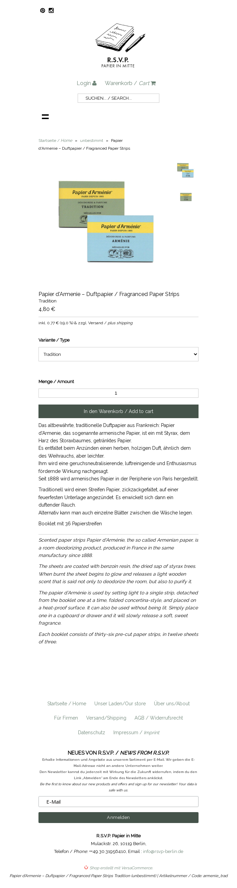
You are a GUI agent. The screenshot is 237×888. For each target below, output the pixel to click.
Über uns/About (172, 703)
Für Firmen (66, 718)
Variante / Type (53, 340)
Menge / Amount (56, 381)
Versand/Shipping (106, 718)
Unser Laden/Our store (120, 703)
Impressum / (136, 732)
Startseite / (55, 140)
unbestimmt (91, 140)
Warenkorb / (130, 83)
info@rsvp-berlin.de (163, 851)
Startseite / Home (66, 703)
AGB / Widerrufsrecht (159, 718)
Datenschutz (91, 732)
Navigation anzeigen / (45, 116)
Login (87, 83)
